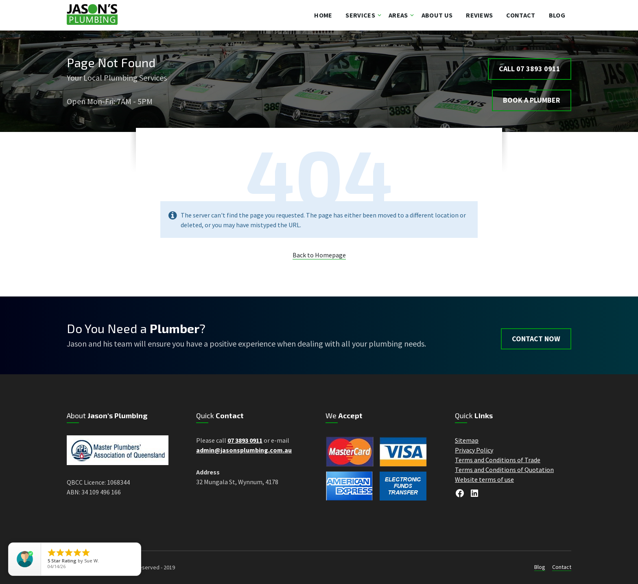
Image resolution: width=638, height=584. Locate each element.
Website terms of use (484, 479)
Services (360, 15)
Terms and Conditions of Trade (497, 460)
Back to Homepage (319, 255)
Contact (520, 15)
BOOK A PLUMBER (531, 96)
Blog (557, 15)
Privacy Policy (474, 450)
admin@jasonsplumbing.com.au (244, 450)
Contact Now (536, 335)
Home (323, 15)
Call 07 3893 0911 (529, 65)
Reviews (479, 15)
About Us (437, 15)
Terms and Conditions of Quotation (504, 469)
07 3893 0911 (244, 440)
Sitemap (466, 440)
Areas (398, 15)
